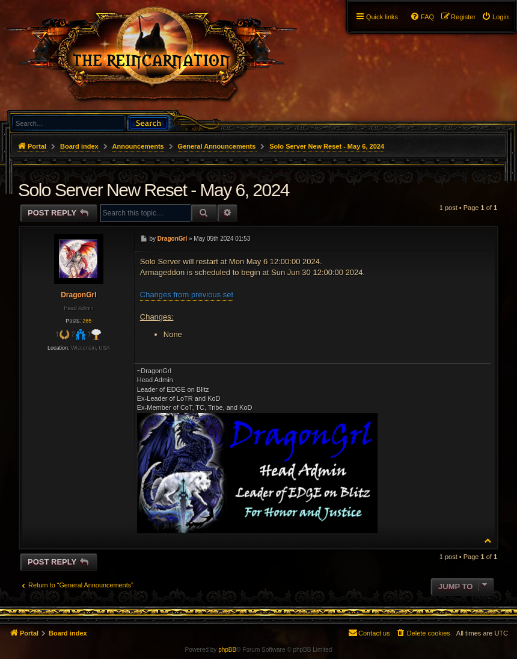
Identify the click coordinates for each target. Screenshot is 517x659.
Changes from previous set (186, 294)
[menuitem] (495, 17)
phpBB (227, 649)
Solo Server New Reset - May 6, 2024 (326, 146)
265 (86, 321)
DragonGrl (78, 295)
